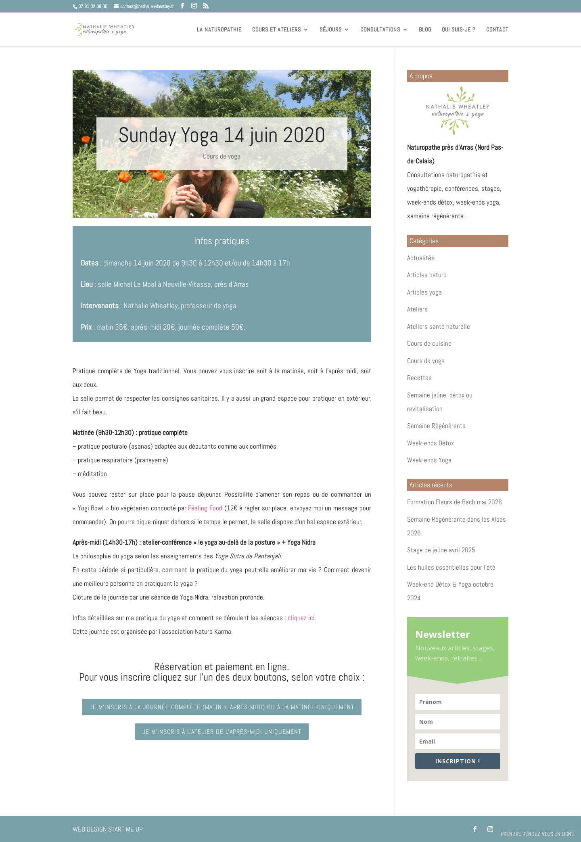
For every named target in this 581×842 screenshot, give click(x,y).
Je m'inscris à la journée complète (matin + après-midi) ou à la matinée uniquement (222, 707)
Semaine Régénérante (436, 425)
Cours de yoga (221, 156)
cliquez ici (301, 617)
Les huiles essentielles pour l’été (451, 567)
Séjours (331, 30)
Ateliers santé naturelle (438, 326)
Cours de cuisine (429, 343)
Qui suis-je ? (459, 30)
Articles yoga (424, 292)
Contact (497, 30)
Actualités (421, 257)
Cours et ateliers (276, 30)
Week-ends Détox (430, 443)
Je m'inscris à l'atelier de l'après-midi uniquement (221, 731)
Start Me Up (125, 829)
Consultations (380, 30)
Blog (425, 30)
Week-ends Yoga (429, 459)
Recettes (419, 377)
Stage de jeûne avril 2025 (441, 549)
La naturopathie (219, 30)
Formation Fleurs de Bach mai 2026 (454, 501)
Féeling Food (205, 508)
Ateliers (417, 309)
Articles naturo (427, 274)
